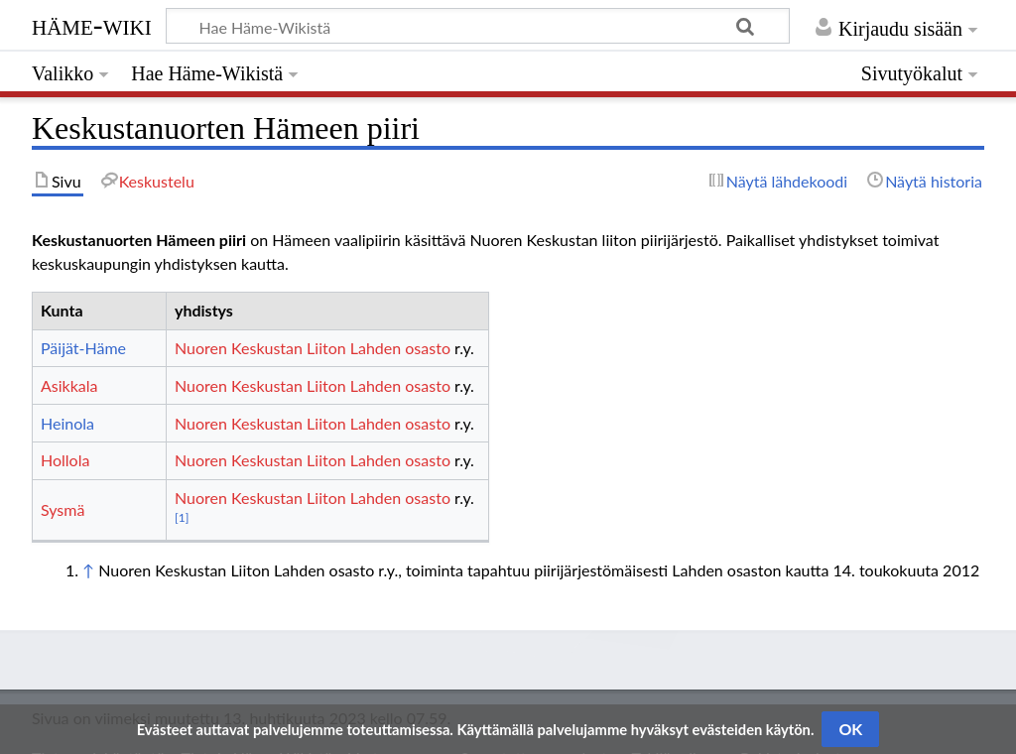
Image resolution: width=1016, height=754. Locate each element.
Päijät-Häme (83, 347)
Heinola (67, 423)
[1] (182, 517)
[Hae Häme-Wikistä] (478, 26)
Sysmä (62, 509)
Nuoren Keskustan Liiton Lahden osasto (312, 347)
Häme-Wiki (92, 25)
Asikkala (69, 385)
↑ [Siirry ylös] (88, 570)
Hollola (65, 459)
